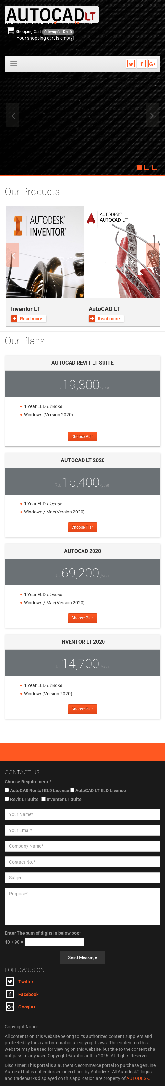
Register (84, 23)
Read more (26, 318)
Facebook (22, 994)
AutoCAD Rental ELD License (39, 790)
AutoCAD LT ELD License (100, 790)
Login (61, 23)
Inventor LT (25, 308)
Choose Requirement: (28, 781)
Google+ (21, 1006)
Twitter (19, 981)
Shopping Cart (40, 31)
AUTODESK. (138, 1078)
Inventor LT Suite (64, 799)
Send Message (82, 957)
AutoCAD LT (104, 308)
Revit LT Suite (24, 799)
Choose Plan (83, 436)
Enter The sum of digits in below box (42, 933)
